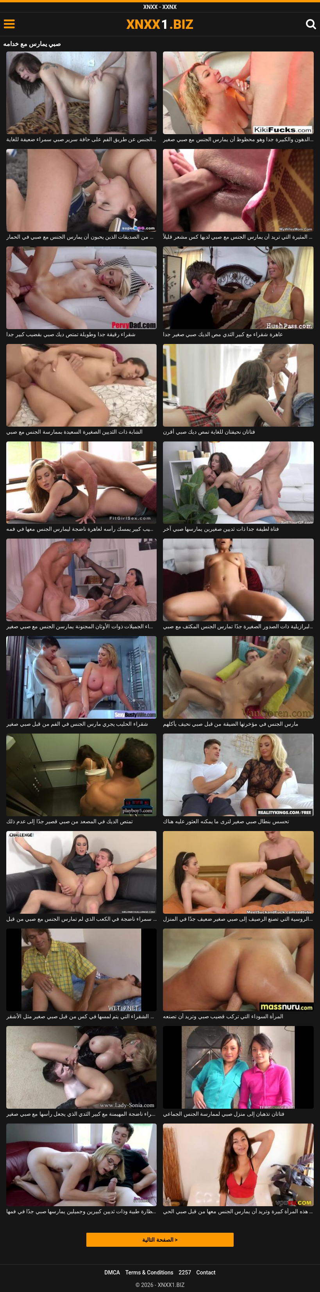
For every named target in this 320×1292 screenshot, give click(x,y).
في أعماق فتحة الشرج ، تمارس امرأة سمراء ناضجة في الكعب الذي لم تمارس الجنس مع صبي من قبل (81, 919)
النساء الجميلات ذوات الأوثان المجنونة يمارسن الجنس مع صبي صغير (81, 626)
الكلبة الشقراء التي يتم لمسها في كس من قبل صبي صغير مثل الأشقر (81, 1016)
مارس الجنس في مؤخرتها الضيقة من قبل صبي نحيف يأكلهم (230, 724)
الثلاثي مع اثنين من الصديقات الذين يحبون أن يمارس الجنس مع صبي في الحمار (81, 237)
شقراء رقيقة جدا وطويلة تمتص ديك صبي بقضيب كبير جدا (71, 334)
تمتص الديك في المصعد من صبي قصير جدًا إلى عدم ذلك (69, 821)
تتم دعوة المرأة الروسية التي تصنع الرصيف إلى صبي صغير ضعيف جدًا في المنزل (238, 919)
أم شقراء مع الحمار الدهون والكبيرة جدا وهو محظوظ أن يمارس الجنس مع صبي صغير (238, 139)
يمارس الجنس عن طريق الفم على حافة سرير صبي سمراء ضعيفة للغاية (81, 139)
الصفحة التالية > (159, 1240)
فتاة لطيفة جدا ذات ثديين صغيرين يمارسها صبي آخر (221, 529)
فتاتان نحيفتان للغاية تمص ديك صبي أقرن (209, 432)
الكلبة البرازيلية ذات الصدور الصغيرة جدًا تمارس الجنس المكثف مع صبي (238, 626)
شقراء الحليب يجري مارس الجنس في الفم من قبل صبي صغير (77, 724)
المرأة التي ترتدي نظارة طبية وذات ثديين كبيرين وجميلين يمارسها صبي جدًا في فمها (81, 1211)
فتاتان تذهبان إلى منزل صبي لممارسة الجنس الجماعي (223, 1114)
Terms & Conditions (149, 1272)
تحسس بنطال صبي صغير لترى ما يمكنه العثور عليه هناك (226, 821)
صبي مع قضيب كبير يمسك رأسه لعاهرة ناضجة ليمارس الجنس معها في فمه (81, 529)
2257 (185, 1272)
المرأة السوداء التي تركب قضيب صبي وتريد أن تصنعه (223, 1016)
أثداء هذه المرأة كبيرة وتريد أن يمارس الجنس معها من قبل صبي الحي (238, 1211)
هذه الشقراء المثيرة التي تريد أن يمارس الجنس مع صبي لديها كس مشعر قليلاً (238, 237)
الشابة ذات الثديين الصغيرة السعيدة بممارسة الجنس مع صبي (74, 432)
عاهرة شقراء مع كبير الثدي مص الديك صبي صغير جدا (222, 334)
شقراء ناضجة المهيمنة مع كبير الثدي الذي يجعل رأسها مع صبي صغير (81, 1114)
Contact (206, 1272)
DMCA (112, 1272)
